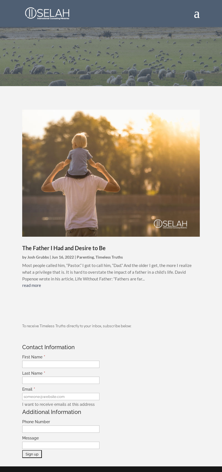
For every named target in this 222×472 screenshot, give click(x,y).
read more (31, 285)
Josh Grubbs (38, 257)
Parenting (85, 257)
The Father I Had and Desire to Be (64, 248)
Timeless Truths (109, 257)
